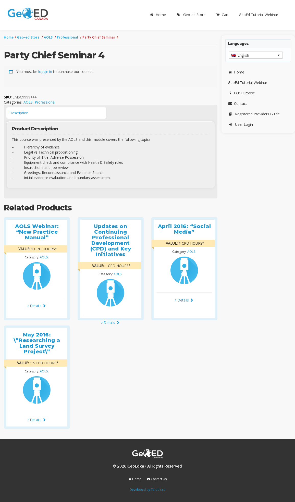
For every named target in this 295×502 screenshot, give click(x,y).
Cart (222, 14)
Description (18, 112)
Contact (237, 103)
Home (158, 14)
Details (37, 305)
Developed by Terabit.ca (147, 489)
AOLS (49, 37)
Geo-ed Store (190, 14)
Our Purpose (241, 93)
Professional (68, 37)
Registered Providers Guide (254, 113)
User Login (240, 124)
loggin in (45, 71)
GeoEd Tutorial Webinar (258, 14)
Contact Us (157, 479)
